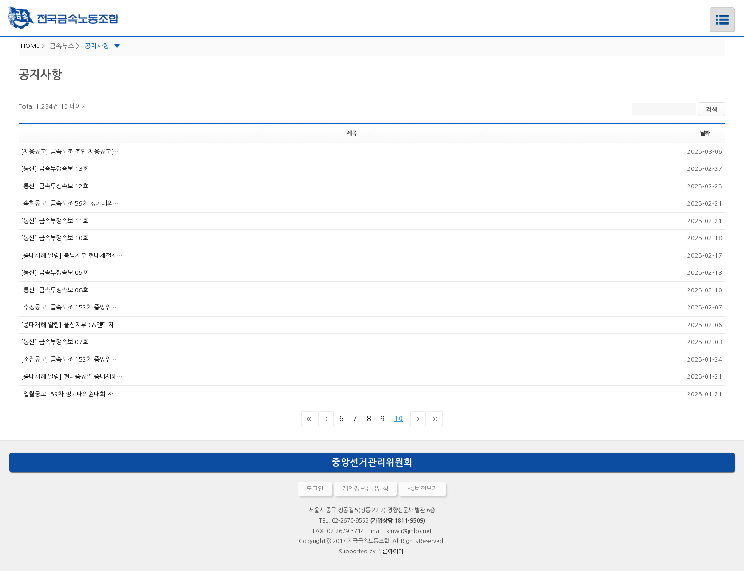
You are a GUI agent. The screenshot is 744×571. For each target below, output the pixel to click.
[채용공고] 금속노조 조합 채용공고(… (70, 152)
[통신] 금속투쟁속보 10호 (54, 238)
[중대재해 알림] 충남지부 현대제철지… (71, 256)
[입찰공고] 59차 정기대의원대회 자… (70, 394)
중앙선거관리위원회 (372, 462)
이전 (326, 418)
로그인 (315, 489)
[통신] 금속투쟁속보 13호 (54, 169)
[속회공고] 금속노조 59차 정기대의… (70, 203)
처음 (308, 418)
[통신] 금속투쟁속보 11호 (54, 221)
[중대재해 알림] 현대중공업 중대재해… (71, 377)
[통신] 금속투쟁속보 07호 (54, 342)
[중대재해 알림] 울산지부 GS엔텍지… (70, 325)
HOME (30, 46)
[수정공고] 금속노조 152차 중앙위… (69, 307)
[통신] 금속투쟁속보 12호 (54, 186)
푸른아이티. (391, 551)
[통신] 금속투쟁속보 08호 (54, 290)
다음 (418, 418)
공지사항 (102, 46)
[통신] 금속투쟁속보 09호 (54, 273)
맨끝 (435, 418)
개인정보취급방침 (365, 489)
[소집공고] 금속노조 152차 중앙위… (69, 359)
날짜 (705, 133)
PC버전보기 (422, 489)
